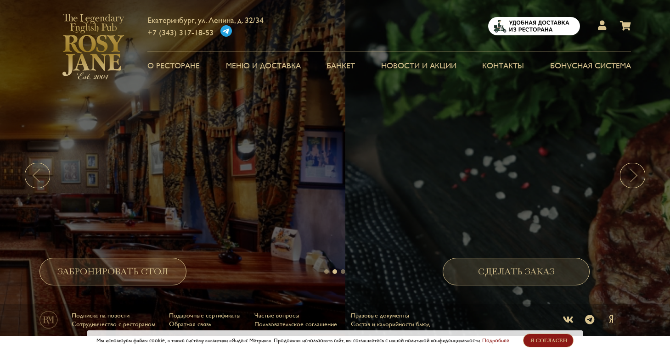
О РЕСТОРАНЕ (173, 65)
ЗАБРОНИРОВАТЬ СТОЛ (112, 267)
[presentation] (37, 175)
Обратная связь (190, 319)
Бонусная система (590, 65)
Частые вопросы (276, 310)
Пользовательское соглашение (295, 319)
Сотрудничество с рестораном (113, 319)
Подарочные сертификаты (205, 310)
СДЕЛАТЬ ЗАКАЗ (516, 267)
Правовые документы (380, 310)
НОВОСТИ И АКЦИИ (418, 65)
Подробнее (495, 341)
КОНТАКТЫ (503, 65)
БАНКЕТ (341, 65)
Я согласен (548, 341)
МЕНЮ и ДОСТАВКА (263, 65)
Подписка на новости (100, 310)
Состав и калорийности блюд (390, 319)
